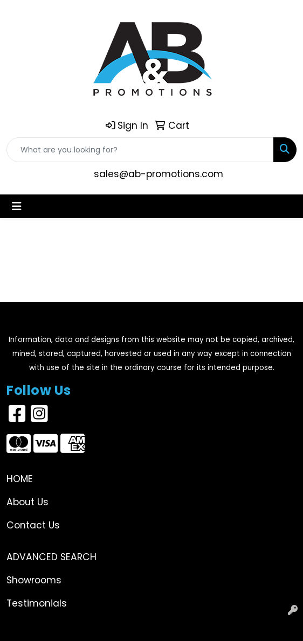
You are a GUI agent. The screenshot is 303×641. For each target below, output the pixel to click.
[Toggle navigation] (16, 206)
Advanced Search (51, 557)
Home (19, 478)
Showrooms (33, 580)
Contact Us (33, 525)
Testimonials (36, 603)
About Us (27, 502)
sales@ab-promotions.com (158, 174)
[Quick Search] (140, 149)
